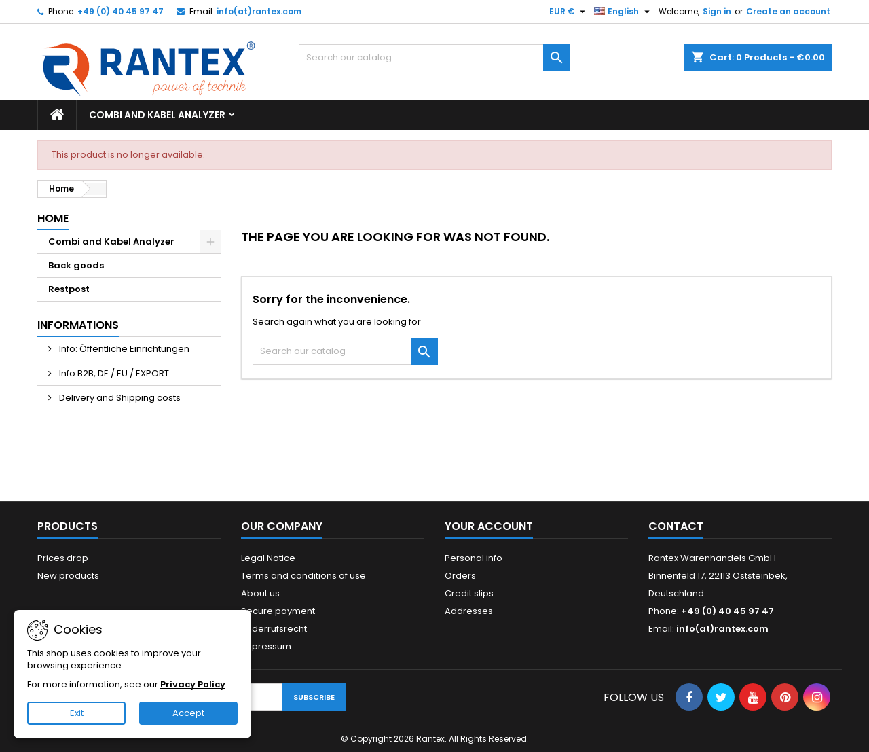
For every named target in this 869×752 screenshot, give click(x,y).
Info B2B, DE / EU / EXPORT (113, 373)
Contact (675, 526)
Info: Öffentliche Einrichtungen (123, 348)
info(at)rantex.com (259, 11)
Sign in (717, 11)
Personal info (473, 558)
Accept (188, 712)
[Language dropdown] (623, 11)
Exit (77, 712)
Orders (460, 575)
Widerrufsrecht (274, 628)
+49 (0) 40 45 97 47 (120, 11)
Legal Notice (268, 558)
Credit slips (469, 593)
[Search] (434, 57)
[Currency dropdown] (569, 11)
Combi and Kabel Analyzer (157, 115)
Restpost (69, 289)
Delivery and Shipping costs (119, 397)
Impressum (266, 646)
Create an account (788, 11)
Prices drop (62, 558)
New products (68, 575)
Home (53, 218)
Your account (489, 526)
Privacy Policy (192, 684)
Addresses (469, 611)
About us (260, 593)
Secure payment (278, 611)
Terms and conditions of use (303, 575)
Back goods (76, 265)
